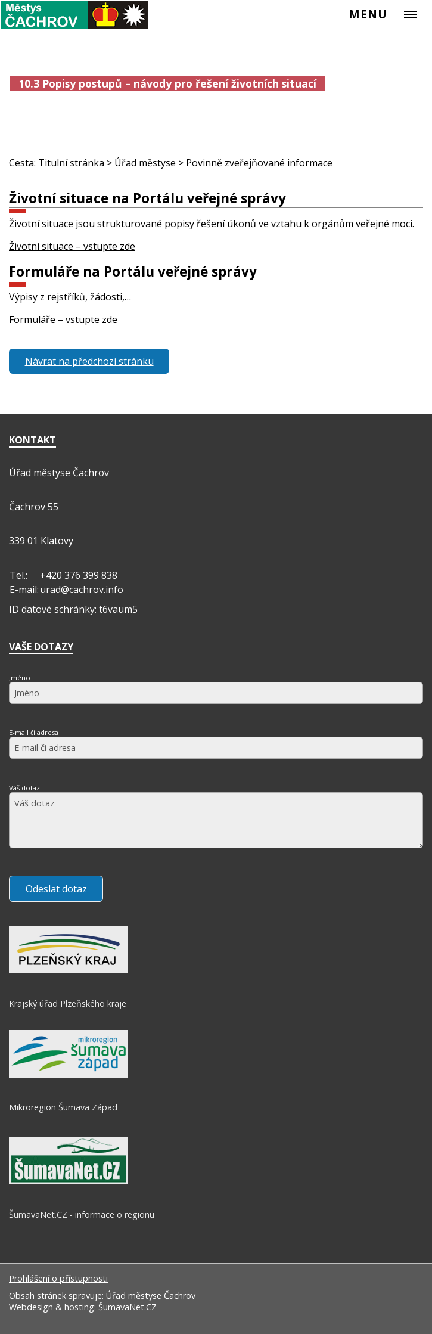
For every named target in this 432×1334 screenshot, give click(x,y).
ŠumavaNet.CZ (127, 1307)
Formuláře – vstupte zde (63, 319)
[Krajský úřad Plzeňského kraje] (68, 970)
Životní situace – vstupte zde (72, 246)
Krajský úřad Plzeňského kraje (67, 1003)
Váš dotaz (24, 787)
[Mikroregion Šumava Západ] (68, 1074)
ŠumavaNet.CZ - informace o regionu (81, 1214)
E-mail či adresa (33, 732)
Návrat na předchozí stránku (89, 361)
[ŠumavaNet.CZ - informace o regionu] (68, 1181)
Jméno (19, 677)
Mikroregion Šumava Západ (63, 1107)
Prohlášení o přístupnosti (58, 1278)
